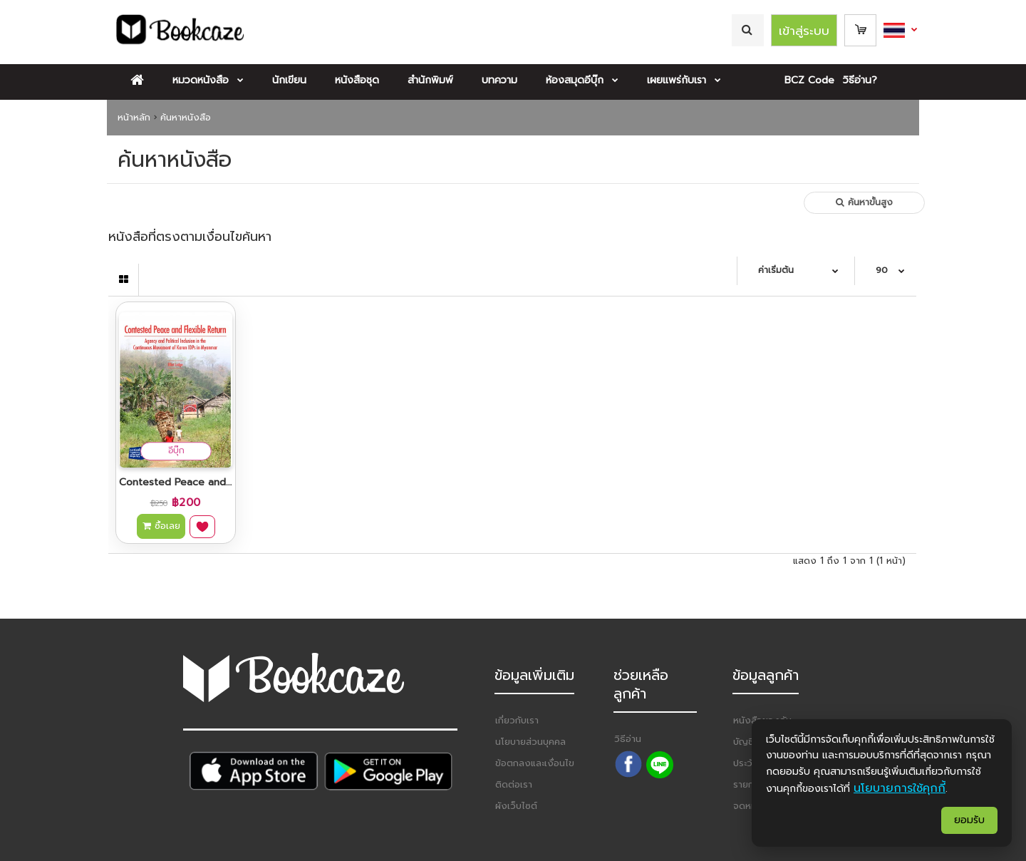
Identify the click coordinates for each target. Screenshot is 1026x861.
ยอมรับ (969, 820)
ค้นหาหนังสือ (185, 117)
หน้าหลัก (134, 117)
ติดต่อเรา (513, 784)
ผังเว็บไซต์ (516, 806)
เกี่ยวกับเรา (517, 720)
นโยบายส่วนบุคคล (530, 741)
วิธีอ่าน (627, 739)
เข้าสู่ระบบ (804, 30)
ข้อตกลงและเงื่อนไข (534, 763)
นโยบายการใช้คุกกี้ (899, 788)
